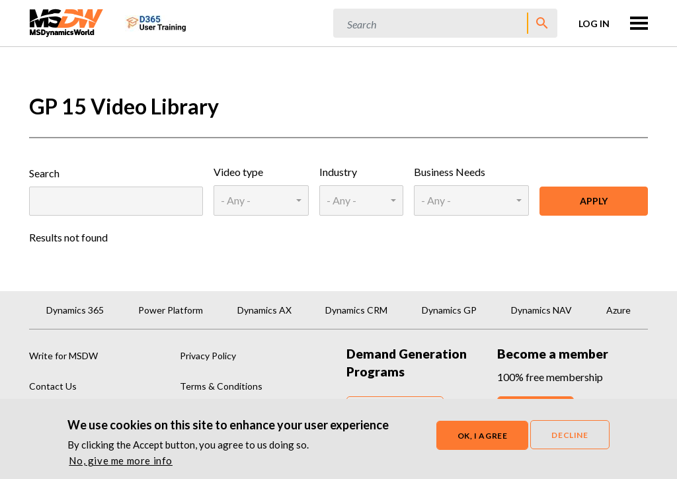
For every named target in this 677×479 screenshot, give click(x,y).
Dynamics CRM (356, 310)
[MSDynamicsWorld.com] (66, 21)
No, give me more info (121, 461)
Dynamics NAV (541, 310)
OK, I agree (483, 437)
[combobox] (261, 200)
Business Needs (449, 171)
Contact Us (53, 386)
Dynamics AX (264, 310)
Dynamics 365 (75, 310)
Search (44, 173)
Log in (594, 23)
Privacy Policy (208, 355)
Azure (618, 310)
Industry (338, 171)
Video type (238, 171)
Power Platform (170, 310)
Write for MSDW (63, 355)
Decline (569, 436)
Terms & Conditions (221, 386)
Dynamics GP (449, 310)
